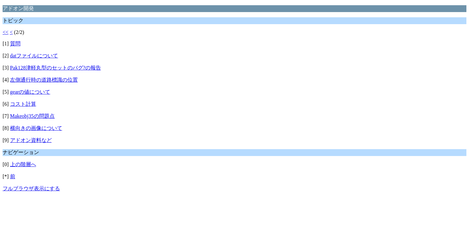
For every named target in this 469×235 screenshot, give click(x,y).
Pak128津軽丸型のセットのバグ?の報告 (55, 67)
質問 (15, 43)
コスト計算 (23, 104)
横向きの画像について (36, 128)
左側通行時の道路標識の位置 (44, 80)
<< (5, 32)
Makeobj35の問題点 (32, 116)
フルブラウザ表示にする (31, 188)
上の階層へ (23, 164)
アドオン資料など (31, 140)
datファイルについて (34, 55)
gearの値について (30, 92)
